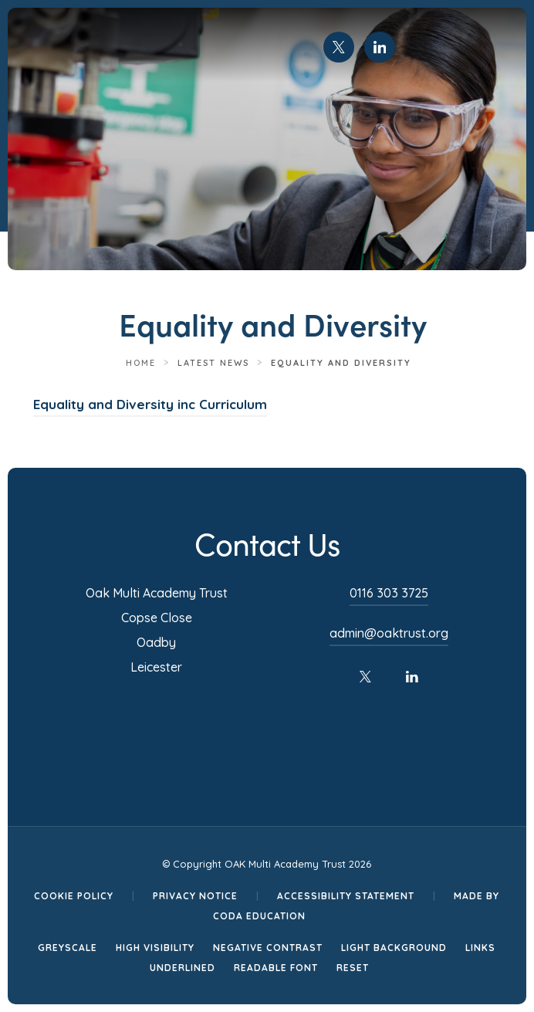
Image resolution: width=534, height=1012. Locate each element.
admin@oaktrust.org (389, 633)
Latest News (213, 362)
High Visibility (155, 947)
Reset (352, 967)
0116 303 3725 (389, 593)
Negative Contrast (268, 947)
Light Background (394, 947)
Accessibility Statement (345, 896)
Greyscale (67, 947)
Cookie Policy (73, 896)
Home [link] (141, 362)
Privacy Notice (195, 896)
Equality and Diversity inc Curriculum (150, 404)
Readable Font (276, 967)
